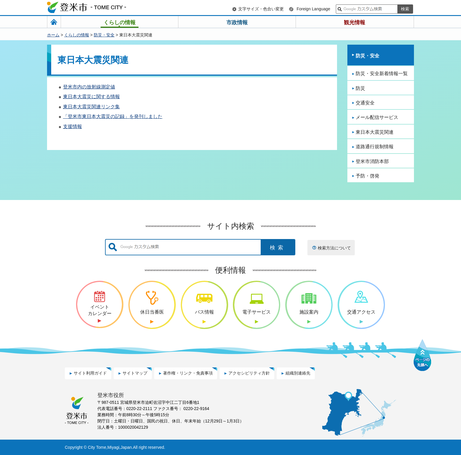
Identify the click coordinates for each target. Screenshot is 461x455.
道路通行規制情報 (375, 146)
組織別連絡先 (298, 373)
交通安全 (365, 102)
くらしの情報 (76, 35)
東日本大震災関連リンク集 (91, 106)
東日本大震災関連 (375, 132)
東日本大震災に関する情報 (91, 96)
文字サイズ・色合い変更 (261, 9)
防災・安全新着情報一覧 (382, 73)
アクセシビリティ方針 (249, 373)
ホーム (53, 35)
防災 (360, 88)
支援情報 (72, 126)
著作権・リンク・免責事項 (188, 373)
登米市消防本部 (372, 161)
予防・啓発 (367, 175)
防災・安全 (104, 35)
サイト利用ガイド (90, 373)
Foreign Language (313, 9)
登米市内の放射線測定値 (89, 86)
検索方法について (334, 248)
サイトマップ (134, 373)
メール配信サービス (377, 117)
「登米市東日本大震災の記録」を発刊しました (112, 116)
